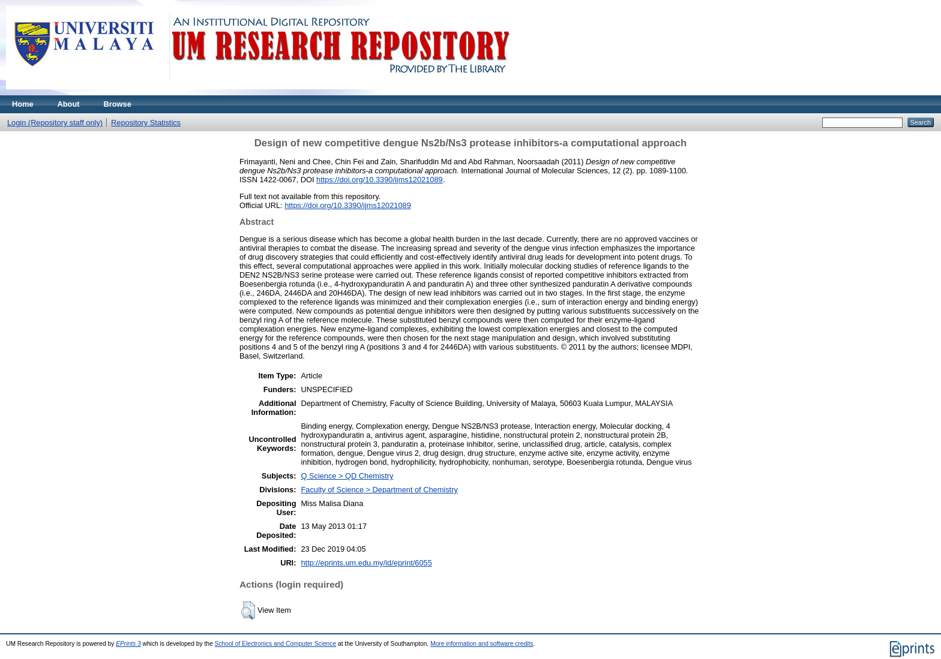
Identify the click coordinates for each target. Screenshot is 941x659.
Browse (117, 104)
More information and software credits (481, 643)
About (69, 104)
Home (23, 104)
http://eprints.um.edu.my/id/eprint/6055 (366, 562)
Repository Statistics (146, 122)
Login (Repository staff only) (55, 122)
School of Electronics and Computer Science (276, 643)
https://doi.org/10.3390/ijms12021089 (379, 179)
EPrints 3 (128, 643)
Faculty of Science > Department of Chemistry (379, 489)
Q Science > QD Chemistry (347, 475)
